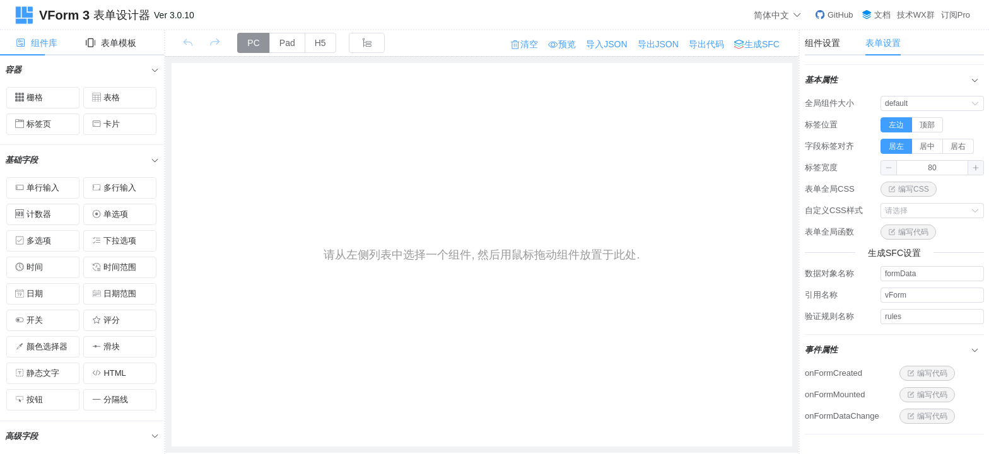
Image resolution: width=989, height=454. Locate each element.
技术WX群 (916, 15)
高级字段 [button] (82, 436)
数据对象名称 (829, 273)
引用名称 (821, 295)
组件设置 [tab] (822, 43)
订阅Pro (955, 15)
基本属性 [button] (892, 79)
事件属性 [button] (892, 349)
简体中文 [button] (778, 15)
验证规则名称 (829, 316)
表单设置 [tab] (883, 43)
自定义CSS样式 (834, 210)
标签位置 (821, 124)
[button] (889, 168)
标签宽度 (821, 167)
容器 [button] (82, 69)
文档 (876, 15)
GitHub (834, 15)
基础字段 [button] (82, 160)
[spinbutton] (932, 168)
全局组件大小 (829, 103)
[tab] (41, 42)
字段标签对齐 (829, 146)
